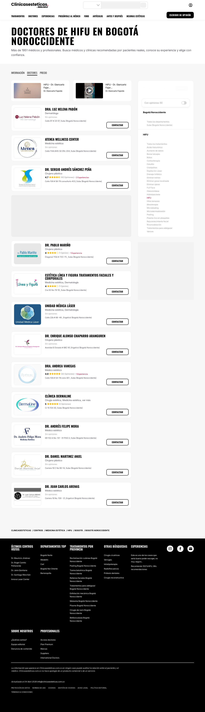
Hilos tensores (153, 201)
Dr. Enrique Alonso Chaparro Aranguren (75, 335)
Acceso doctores (48, 640)
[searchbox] (159, 88)
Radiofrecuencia (111, 568)
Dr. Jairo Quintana (19, 570)
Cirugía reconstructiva (114, 577)
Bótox (149, 157)
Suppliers (45, 653)
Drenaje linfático (154, 174)
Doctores (32, 73)
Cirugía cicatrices (112, 555)
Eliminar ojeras (153, 184)
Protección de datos (20, 688)
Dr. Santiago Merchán (21, 575)
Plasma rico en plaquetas (158, 218)
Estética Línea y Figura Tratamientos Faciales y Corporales (79, 277)
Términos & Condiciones (21, 692)
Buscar (181, 88)
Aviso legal (83, 688)
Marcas (44, 649)
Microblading (153, 208)
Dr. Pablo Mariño (57, 245)
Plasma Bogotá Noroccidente (83, 605)
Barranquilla (46, 573)
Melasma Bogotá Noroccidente (84, 601)
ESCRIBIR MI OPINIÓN (180, 15)
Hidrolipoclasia (153, 194)
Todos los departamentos (158, 121)
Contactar (117, 125)
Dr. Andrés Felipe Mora (62, 426)
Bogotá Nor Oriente (49, 568)
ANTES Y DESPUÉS (115, 16)
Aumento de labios (155, 150)
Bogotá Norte (46, 555)
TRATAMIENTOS (18, 16)
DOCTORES (33, 16)
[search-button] (143, 5)
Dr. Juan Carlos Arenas (62, 486)
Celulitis (150, 164)
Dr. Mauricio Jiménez (20, 558)
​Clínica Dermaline (58, 396)
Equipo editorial (18, 644)
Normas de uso (39, 688)
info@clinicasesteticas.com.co (50, 681)
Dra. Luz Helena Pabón (61, 109)
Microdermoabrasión (156, 211)
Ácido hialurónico (154, 147)
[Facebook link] (180, 549)
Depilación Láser (154, 171)
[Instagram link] (170, 549)
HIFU (149, 198)
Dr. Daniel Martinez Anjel (63, 456)
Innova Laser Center (20, 579)
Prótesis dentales (111, 573)
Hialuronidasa (153, 191)
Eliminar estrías (153, 177)
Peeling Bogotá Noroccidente (83, 566)
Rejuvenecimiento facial (157, 221)
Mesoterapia (152, 204)
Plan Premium (47, 644)
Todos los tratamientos (157, 144)
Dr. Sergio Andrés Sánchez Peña (68, 169)
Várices (150, 231)
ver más (86, 400)
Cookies (51, 688)
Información (18, 73)
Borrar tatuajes (153, 154)
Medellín (44, 560)
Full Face (151, 187)
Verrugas (108, 560)
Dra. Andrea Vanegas (60, 366)
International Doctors (50, 658)
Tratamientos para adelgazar (159, 228)
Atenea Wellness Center (62, 139)
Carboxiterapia (153, 161)
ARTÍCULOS (98, 16)
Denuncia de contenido (21, 649)
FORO (86, 16)
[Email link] (190, 549)
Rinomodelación (154, 225)
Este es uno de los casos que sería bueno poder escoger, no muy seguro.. (144, 558)
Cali (42, 564)
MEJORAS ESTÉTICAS (136, 16)
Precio (43, 73)
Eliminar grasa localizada (158, 181)
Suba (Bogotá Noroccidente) (159, 125)
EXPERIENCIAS (48, 16)
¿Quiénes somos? (19, 640)
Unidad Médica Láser (60, 305)
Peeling (150, 214)
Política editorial (99, 688)
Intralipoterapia (110, 564)
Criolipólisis (152, 167)
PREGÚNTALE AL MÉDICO (69, 16)
